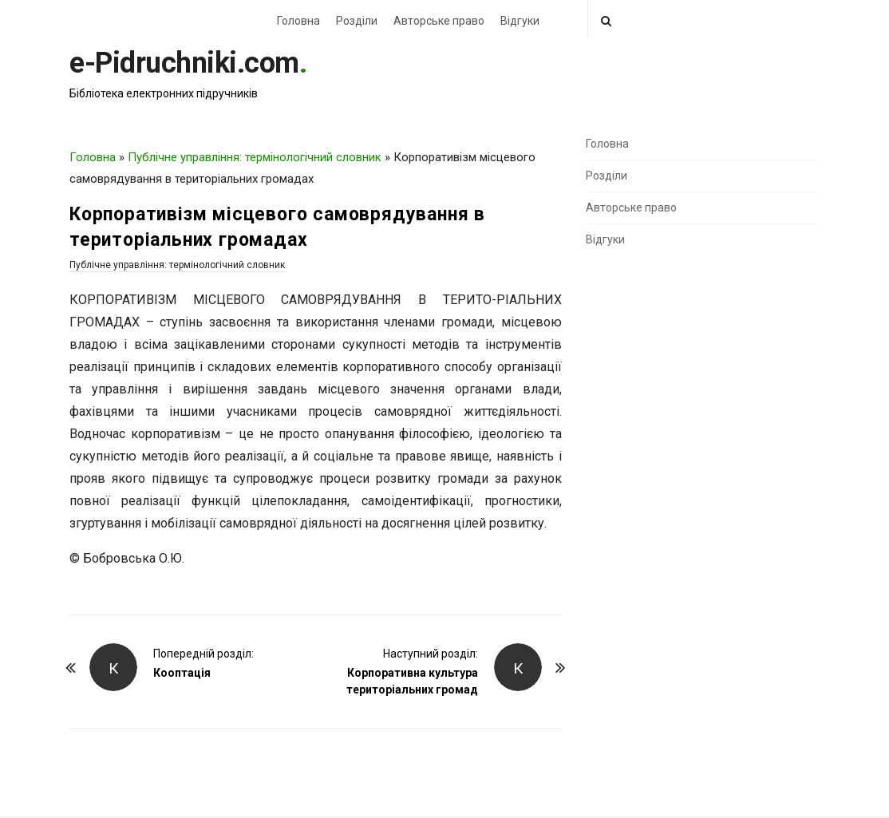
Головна (298, 20)
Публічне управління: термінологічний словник (254, 157)
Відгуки (519, 20)
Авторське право (438, 20)
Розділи (356, 20)
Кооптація (182, 672)
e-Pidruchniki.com (184, 63)
